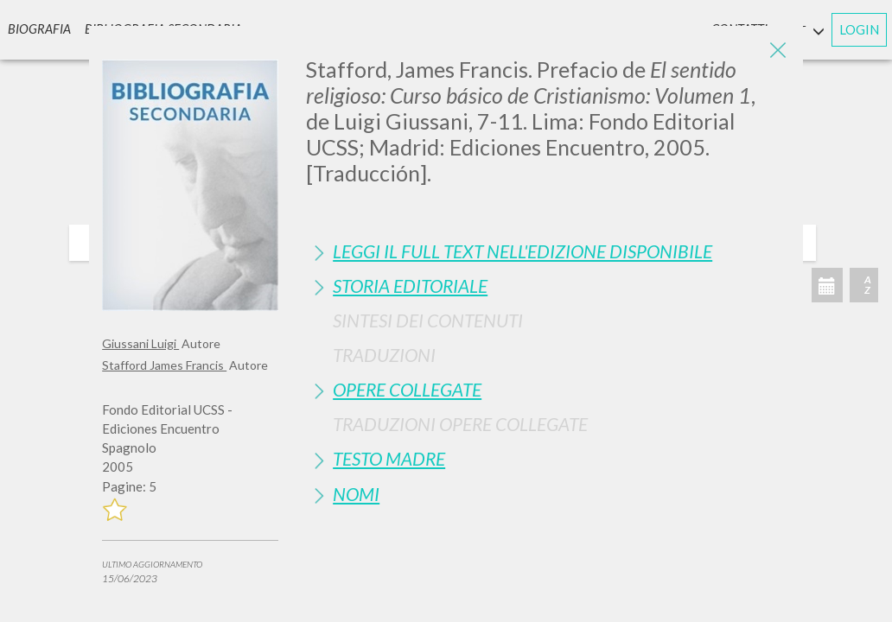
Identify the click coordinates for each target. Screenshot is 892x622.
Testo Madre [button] (389, 458)
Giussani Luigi (140, 343)
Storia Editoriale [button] (410, 285)
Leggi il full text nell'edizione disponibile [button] (522, 251)
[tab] (548, 251)
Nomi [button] (356, 494)
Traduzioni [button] (384, 355)
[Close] (777, 52)
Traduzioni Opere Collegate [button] (460, 424)
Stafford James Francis (164, 365)
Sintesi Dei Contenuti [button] (428, 320)
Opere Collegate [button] (407, 389)
